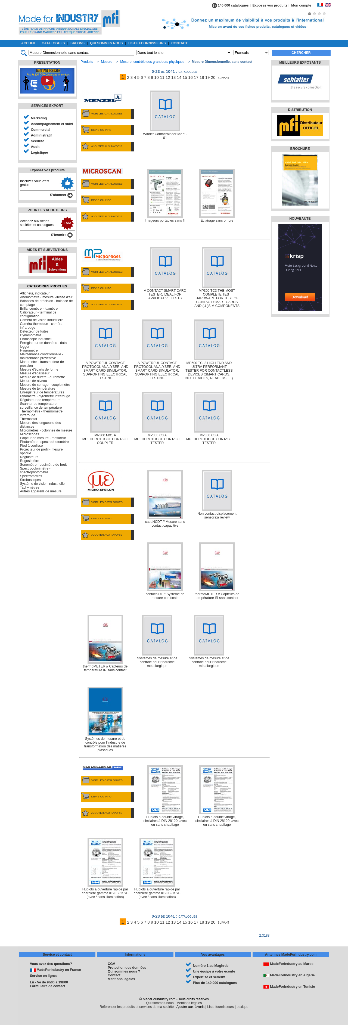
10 (156, 77)
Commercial (40, 130)
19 (207, 77)
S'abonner (61, 195)
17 (196, 77)
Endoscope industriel (36, 339)
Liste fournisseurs (220, 1007)
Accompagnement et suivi (52, 124)
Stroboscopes (30, 480)
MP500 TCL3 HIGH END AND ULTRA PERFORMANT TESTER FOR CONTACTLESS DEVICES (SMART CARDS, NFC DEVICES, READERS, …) (209, 349)
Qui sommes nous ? (124, 971)
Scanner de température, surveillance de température (41, 405)
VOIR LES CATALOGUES (102, 113)
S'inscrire (62, 235)
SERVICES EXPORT (47, 106)
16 (190, 77)
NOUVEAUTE (299, 218)
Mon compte (304, 5)
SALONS (77, 43)
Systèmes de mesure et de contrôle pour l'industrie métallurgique (157, 641)
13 (173, 77)
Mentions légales (121, 979)
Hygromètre (29, 350)
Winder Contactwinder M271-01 (165, 115)
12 (168, 77)
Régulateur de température (40, 400)
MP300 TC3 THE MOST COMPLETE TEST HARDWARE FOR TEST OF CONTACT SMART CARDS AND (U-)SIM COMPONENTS (217, 277)
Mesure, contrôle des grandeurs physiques (152, 62)
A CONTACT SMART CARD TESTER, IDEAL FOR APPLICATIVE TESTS (165, 273)
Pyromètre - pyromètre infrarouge (45, 396)
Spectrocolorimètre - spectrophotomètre (35, 470)
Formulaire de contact (47, 986)
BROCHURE (300, 149)
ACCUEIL (28, 43)
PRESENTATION (47, 62)
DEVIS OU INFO (96, 130)
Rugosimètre (29, 461)
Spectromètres (31, 476)
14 (179, 77)
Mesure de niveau (33, 381)
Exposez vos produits (270, 5)
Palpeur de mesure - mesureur (43, 438)
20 (213, 77)
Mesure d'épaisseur (34, 373)
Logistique (39, 152)
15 (184, 77)
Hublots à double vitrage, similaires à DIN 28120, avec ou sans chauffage (165, 796)
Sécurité (37, 141)
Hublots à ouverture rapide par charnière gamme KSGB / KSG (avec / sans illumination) (105, 868)
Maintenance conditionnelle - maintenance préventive (41, 356)
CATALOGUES (53, 43)
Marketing (39, 118)
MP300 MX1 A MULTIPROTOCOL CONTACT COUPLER (105, 418)
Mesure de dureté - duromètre (42, 377)
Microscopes (29, 434)
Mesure (106, 62)
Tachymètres (29, 487)
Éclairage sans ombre (217, 195)
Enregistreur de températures (42, 392)
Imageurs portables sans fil (165, 195)
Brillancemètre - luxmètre (39, 308)
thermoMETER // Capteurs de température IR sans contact (217, 571)
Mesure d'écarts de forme (39, 369)
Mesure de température (37, 388)
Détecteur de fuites (34, 331)
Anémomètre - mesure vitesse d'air (46, 297)
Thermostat (28, 419)
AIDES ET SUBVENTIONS (47, 250)
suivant (223, 77)
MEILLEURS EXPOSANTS (300, 62)
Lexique (242, 1007)
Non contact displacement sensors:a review (216, 494)
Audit (35, 147)
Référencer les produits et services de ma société (137, 1007)
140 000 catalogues (230, 5)
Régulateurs (29, 457)
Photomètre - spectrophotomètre (44, 442)
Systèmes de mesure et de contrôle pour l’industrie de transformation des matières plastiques (105, 719)
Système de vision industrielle (42, 484)
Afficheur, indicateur (35, 293)
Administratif (41, 135)
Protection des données (127, 968)
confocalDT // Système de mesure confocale (165, 571)
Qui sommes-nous (160, 1003)
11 (162, 77)
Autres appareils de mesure (40, 491)
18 (202, 77)
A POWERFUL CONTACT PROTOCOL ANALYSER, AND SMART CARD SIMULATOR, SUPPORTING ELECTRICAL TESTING (105, 349)
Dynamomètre (30, 335)
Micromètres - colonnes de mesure (46, 430)
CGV (111, 964)
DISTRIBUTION (300, 110)
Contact (114, 975)
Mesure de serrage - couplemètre (45, 385)
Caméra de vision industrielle (42, 320)
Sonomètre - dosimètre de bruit (43, 465)
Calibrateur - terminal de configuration (38, 314)
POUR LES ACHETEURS (47, 210)
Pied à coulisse (31, 446)
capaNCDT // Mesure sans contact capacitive (165, 498)
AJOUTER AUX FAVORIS (101, 146)
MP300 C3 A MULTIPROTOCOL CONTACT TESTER (157, 418)
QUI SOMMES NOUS (106, 43)
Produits (87, 62)
